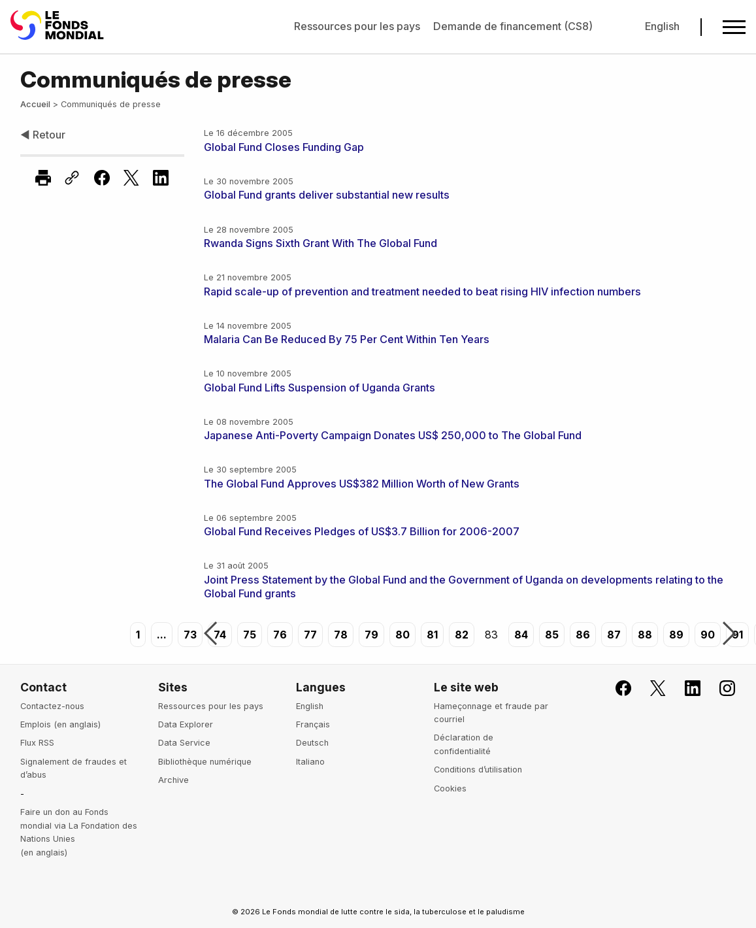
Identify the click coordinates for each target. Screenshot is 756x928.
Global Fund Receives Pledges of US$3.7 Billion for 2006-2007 (361, 531)
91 (737, 634)
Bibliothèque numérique (205, 762)
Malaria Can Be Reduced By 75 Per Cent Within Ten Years (346, 339)
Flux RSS (37, 743)
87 (614, 634)
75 (249, 634)
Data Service (184, 743)
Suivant (729, 634)
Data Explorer (185, 724)
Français (313, 724)
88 (645, 634)
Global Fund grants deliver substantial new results (327, 194)
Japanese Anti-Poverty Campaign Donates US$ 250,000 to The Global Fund (393, 435)
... (162, 634)
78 (341, 634)
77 (310, 634)
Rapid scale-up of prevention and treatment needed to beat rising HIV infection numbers (422, 291)
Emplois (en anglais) (60, 724)
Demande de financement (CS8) (513, 26)
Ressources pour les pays (357, 26)
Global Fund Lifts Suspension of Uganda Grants (319, 387)
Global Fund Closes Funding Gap (284, 147)
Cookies (450, 788)
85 (552, 634)
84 (521, 634)
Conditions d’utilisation (478, 769)
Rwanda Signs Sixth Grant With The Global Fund (320, 243)
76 (280, 634)
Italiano (310, 762)
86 (583, 634)
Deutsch (312, 743)
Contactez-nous (52, 706)
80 (402, 634)
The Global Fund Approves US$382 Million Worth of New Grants (361, 483)
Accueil (35, 104)
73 (190, 634)
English (662, 26)
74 (220, 634)
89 (676, 634)
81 (432, 634)
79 (371, 634)
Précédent (210, 634)
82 (461, 634)
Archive (173, 780)
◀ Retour (42, 134)
